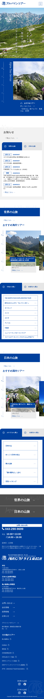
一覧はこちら (11, 138)
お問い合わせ (7, 603)
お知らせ (5, 616)
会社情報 (5, 607)
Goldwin (5, 645)
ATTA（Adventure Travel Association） (15, 669)
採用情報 (5, 612)
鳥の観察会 (6, 639)
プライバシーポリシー (9, 623)
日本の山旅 (32, 146)
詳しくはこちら (25, 106)
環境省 (5, 649)
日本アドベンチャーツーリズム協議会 (15, 665)
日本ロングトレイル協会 (10, 661)
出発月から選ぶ (33, 287)
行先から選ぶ (11, 287)
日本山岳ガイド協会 (9, 657)
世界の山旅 (12, 146)
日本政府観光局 (8, 653)
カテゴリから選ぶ (12, 432)
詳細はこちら (17, 270)
